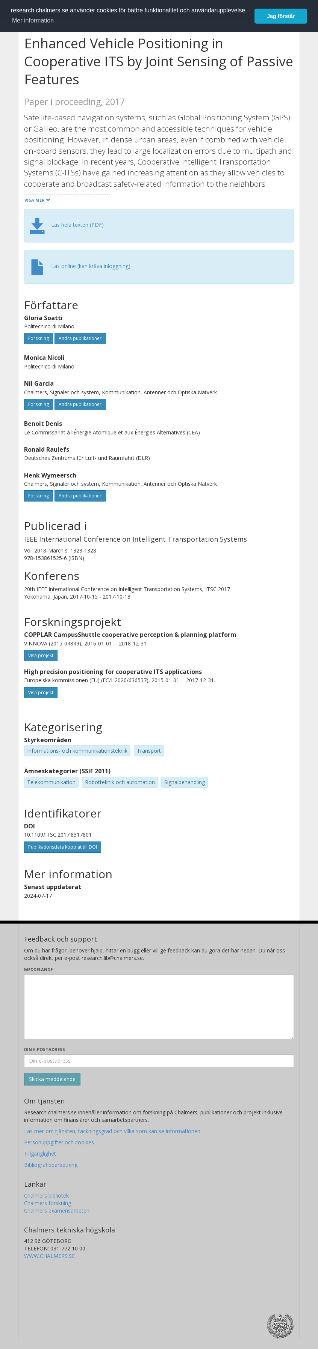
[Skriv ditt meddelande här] (159, 1007)
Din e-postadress (44, 1049)
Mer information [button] (33, 20)
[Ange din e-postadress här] (159, 1060)
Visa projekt (40, 655)
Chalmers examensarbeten (56, 1210)
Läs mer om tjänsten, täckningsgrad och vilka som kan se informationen (112, 1131)
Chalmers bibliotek (46, 1195)
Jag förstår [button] (281, 16)
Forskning (38, 338)
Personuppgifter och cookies (59, 1142)
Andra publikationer (80, 338)
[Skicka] (52, 1079)
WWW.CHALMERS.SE (49, 1255)
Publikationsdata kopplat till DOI (62, 847)
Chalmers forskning (47, 1203)
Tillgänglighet (40, 1153)
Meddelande (38, 969)
